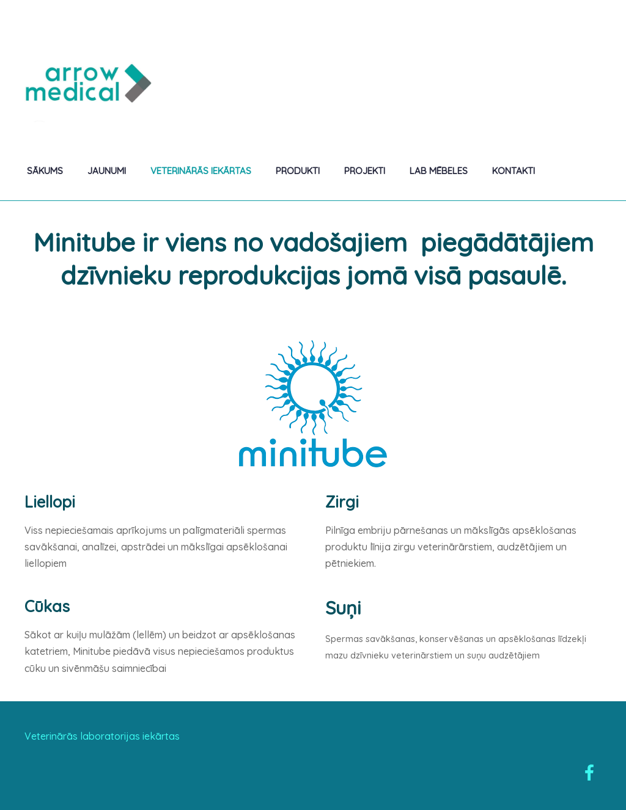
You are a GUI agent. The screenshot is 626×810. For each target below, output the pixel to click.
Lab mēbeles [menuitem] (439, 171)
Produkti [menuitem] (298, 171)
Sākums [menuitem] (45, 171)
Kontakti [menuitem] (513, 171)
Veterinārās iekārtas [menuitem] (200, 171)
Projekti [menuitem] (364, 171)
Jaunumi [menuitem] (106, 171)
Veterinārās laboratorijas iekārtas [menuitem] (102, 736)
